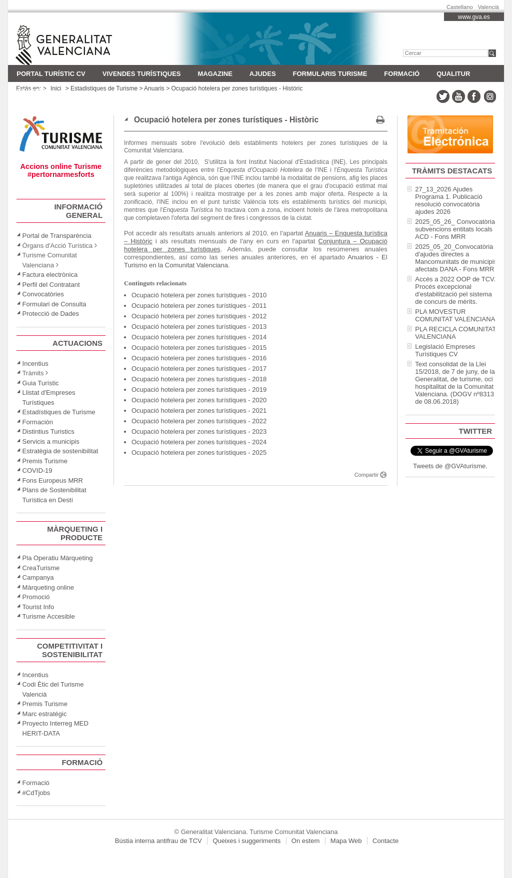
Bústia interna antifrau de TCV (158, 841)
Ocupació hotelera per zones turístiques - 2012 (199, 316)
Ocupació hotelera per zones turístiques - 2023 (199, 431)
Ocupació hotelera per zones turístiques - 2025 (199, 452)
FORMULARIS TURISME (330, 73)
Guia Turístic (40, 383)
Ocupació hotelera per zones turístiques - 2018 (199, 379)
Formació (402, 73)
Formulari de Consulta (54, 304)
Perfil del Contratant (51, 284)
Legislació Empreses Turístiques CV (445, 350)
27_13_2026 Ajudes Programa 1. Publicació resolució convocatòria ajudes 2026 (448, 200)
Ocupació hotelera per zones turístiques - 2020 (199, 400)
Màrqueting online (48, 587)
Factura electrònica (50, 274)
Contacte (385, 841)
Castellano (459, 5)
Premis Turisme (45, 461)
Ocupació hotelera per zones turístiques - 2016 (199, 358)
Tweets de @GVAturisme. (450, 466)
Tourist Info (38, 607)
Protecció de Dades (50, 313)
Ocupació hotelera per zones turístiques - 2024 (199, 442)
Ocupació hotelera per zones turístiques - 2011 (199, 305)
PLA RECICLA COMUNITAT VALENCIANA (455, 332)
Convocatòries (43, 294)
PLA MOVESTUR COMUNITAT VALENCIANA (455, 315)
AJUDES (263, 73)
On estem (306, 841)
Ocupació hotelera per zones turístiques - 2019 (199, 389)
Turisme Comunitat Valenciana (79, 38)
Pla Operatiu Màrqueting (57, 558)
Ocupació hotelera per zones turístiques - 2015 (199, 347)
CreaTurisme (41, 568)
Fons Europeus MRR (52, 480)
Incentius (35, 363)
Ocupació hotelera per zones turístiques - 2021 (199, 410)
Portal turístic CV (50, 73)
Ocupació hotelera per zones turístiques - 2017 (199, 368)
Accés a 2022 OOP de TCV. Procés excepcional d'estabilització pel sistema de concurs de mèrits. (455, 290)
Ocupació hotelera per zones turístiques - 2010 (199, 295)
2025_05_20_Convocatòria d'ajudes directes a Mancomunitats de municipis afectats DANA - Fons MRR (456, 258)
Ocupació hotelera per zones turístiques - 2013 (199, 326)
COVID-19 (37, 470)
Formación (37, 422)
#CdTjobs (36, 793)
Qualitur (453, 73)
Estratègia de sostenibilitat (60, 451)
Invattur (32, 91)
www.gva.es (474, 16)
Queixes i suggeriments (246, 841)
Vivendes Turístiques (141, 73)
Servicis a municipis (51, 441)
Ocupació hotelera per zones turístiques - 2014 (199, 337)
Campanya (38, 577)
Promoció (36, 597)
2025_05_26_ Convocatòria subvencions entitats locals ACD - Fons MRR (455, 229)
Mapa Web (346, 841)
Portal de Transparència (57, 235)
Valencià (488, 5)
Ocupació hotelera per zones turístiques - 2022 (199, 421)
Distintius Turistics (48, 431)
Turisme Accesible (48, 616)
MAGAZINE (215, 73)
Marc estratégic (44, 714)
